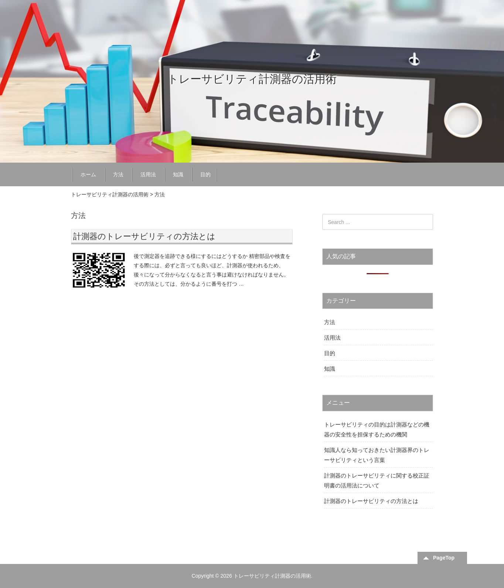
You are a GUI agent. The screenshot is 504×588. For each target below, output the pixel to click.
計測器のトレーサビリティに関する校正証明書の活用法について (376, 480)
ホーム (88, 174)
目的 (205, 174)
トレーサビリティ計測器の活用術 (252, 79)
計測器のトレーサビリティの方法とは (144, 236)
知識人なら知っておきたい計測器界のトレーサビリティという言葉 (376, 455)
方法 (118, 174)
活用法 (148, 174)
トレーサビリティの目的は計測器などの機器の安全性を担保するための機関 (376, 429)
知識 (178, 174)
